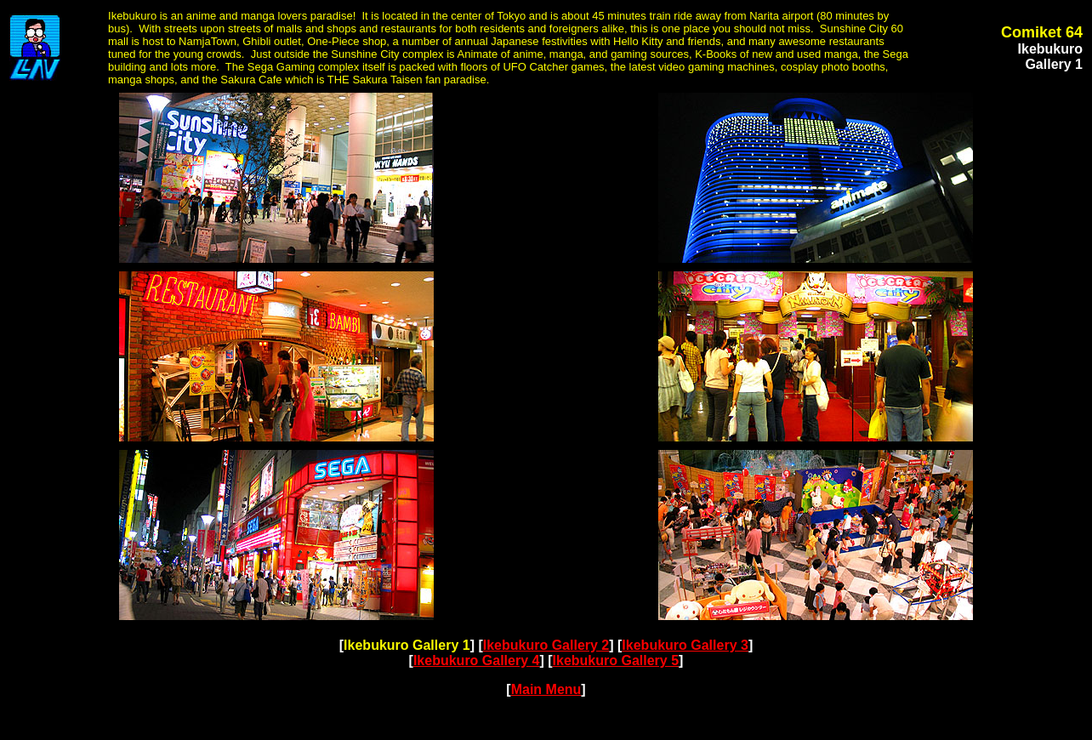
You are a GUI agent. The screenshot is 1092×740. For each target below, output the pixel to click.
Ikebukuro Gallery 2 (546, 645)
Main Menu (546, 689)
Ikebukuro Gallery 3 (685, 645)
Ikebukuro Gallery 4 (476, 660)
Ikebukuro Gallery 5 (616, 660)
